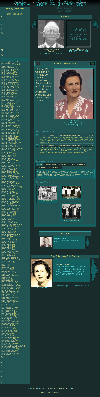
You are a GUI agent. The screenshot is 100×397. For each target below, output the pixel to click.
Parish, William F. (6, 92)
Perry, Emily (5, 290)
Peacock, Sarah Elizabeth (8, 234)
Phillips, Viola (5, 294)
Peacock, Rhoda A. (6, 222)
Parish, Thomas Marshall (8, 86)
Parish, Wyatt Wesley (7, 96)
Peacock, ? (4, 152)
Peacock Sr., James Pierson (9, 187)
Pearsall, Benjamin (7, 261)
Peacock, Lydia (6, 207)
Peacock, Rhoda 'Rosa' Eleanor (10, 224)
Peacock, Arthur (6, 162)
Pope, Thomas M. (6, 316)
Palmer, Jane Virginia (7, 67)
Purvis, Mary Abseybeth (8, 352)
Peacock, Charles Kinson (8, 165)
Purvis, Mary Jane (6, 354)
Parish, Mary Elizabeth (7, 76)
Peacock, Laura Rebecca (8, 205)
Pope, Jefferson (6, 310)
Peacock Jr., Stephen (7, 242)
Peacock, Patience (7, 214)
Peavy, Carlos (5, 270)
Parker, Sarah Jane (7, 102)
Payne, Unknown (6, 151)
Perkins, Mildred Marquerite (9, 286)
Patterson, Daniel (6, 122)
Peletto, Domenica (6, 273)
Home (43, 392)
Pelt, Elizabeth (5, 274)
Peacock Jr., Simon (7, 240)
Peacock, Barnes (6, 164)
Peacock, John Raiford (8, 198)
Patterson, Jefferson (7, 129)
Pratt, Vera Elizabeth (7, 327)
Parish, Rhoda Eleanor (8, 80)
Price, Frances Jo (6, 336)
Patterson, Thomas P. (7, 145)
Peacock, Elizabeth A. (7, 172)
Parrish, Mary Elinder (7, 109)
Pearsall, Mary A (6, 267)
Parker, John (5, 99)
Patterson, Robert (6, 141)
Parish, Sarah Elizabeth (8, 85)
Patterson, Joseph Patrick (8, 133)
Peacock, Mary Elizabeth (8, 211)
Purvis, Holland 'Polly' (7, 350)
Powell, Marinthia (6, 324)
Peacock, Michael (6, 212)
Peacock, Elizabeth (7, 171)
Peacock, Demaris (6, 169)
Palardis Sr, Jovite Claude (8, 65)
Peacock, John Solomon (8, 199)
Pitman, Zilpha (5, 298)
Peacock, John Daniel (7, 194)
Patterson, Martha (6, 135)
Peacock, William (6, 244)
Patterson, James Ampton (8, 128)
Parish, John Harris (6, 72)
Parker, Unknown (6, 103)
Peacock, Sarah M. (6, 235)
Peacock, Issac (6, 179)
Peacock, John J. (6, 195)
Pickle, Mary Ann (6, 296)
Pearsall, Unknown (7, 268)
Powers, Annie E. (6, 326)
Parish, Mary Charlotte (7, 75)
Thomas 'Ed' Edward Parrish (51, 50)
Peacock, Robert (6, 225)
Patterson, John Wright (8, 131)
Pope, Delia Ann (6, 304)
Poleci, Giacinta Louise (8, 301)
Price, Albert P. (5, 333)
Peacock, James (6, 181)
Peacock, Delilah (6, 166)
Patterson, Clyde (6, 119)
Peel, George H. (6, 271)
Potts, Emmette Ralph (7, 323)
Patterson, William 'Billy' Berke (10, 148)
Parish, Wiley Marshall (7, 90)
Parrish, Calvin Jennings (8, 106)
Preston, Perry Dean (7, 331)
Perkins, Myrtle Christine (8, 287)
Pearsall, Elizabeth (7, 263)
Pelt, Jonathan (5, 277)
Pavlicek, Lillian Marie (7, 149)
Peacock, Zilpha (6, 253)
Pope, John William (7, 311)
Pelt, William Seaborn (7, 281)
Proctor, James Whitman (8, 341)
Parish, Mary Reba (6, 78)
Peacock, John (5, 189)
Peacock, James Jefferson (9, 182)
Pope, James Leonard (7, 308)
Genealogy (55, 392)
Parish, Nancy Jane (7, 79)
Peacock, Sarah (6, 232)
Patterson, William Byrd (8, 146)
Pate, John (4, 113)
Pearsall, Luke (5, 265)
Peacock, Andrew (6, 156)
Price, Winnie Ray (6, 339)
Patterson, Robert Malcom (9, 142)
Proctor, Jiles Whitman (7, 343)
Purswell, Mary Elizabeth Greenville (11, 346)
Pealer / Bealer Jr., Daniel (9, 260)
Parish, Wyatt (5, 95)
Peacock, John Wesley (8, 201)
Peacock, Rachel (6, 220)
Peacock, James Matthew (8, 185)
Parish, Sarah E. (6, 83)
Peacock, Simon (6, 238)
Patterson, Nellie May (7, 138)
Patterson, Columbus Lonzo (9, 121)
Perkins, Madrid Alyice (7, 284)
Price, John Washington (8, 337)
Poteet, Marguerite (6, 319)
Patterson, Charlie (6, 118)
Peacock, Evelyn (6, 175)
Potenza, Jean (5, 320)
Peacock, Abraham (7, 154)
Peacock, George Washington (10, 177)
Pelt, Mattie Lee (5, 280)
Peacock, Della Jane (7, 168)
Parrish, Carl (5, 108)
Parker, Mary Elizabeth (8, 100)
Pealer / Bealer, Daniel (8, 258)
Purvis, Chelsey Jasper (8, 347)
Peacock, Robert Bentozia (9, 227)
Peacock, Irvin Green (7, 178)
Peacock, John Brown (7, 192)
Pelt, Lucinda (5, 278)
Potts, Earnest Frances (8, 321)
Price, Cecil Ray (6, 334)
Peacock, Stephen (6, 241)
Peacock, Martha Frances (8, 208)
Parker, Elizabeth (6, 98)
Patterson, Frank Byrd (7, 123)
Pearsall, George (6, 264)
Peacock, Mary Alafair (7, 209)
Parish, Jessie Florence (8, 69)
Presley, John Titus (6, 329)
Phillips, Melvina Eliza (7, 293)
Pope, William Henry (7, 317)
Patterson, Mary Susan (8, 136)
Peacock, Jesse (6, 188)
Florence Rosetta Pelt (79, 49)
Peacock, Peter (6, 217)
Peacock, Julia (5, 204)
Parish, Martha (5, 73)
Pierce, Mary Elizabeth (7, 297)
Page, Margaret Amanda (8, 63)
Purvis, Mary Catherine (8, 353)
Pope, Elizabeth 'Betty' (7, 307)
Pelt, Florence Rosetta (7, 275)
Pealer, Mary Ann (6, 255)
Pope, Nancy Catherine (8, 314)
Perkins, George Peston (8, 283)
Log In (48, 392)
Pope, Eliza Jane (6, 306)
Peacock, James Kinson (8, 184)
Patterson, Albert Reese (8, 115)
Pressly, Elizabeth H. (7, 330)
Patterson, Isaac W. (7, 126)
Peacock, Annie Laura (7, 161)
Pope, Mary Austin (6, 313)
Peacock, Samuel (6, 228)
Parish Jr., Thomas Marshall (9, 88)
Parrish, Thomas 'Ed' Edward (9, 111)
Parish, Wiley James (7, 89)
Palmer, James (5, 66)
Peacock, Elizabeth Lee (8, 174)
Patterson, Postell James (8, 139)
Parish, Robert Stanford (8, 82)
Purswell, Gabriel (6, 344)
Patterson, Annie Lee (7, 116)
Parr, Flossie (5, 105)
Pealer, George (6, 254)
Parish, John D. (5, 70)
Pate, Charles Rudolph (8, 112)
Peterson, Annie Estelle (8, 291)
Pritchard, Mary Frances (8, 340)
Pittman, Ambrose (6, 300)
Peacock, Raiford (6, 221)
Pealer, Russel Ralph (7, 257)
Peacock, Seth (5, 237)
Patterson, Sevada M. (7, 144)
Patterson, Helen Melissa (8, 125)
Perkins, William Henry (8, 288)
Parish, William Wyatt (7, 93)
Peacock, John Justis (7, 197)
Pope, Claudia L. (6, 303)
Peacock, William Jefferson (9, 251)
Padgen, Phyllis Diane (7, 62)
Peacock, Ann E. (6, 159)
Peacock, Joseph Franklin (8, 202)
